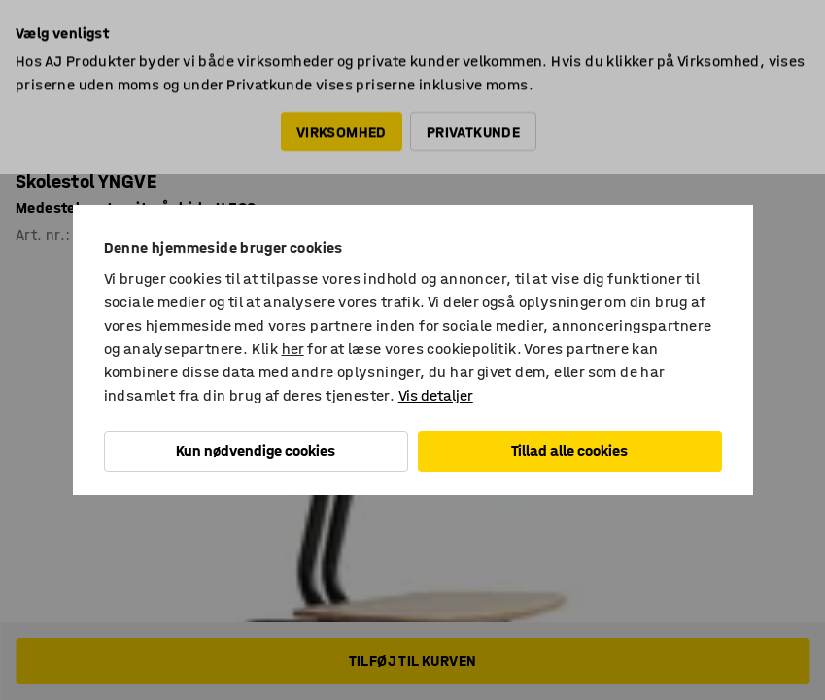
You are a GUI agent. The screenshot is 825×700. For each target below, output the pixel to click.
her (293, 348)
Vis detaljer (435, 395)
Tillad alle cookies (569, 450)
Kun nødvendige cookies (255, 450)
